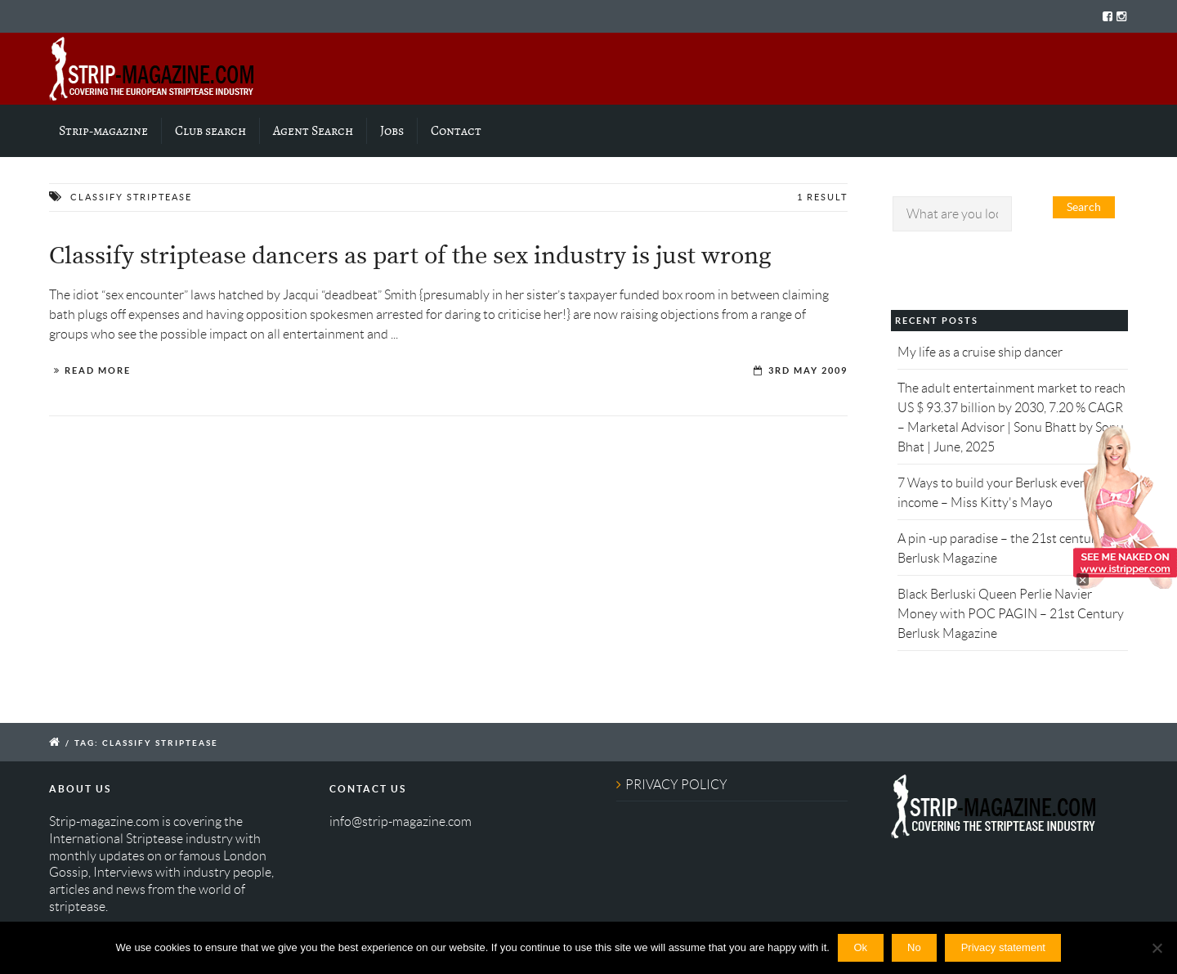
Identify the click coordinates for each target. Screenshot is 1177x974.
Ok (860, 947)
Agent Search (313, 131)
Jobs (392, 131)
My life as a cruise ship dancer (980, 352)
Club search (210, 131)
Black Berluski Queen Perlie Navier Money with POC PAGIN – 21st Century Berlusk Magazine (1010, 613)
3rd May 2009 (808, 370)
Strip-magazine (103, 131)
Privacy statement (1003, 947)
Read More (98, 370)
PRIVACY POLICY (676, 785)
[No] (1156, 948)
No (914, 947)
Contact (456, 131)
